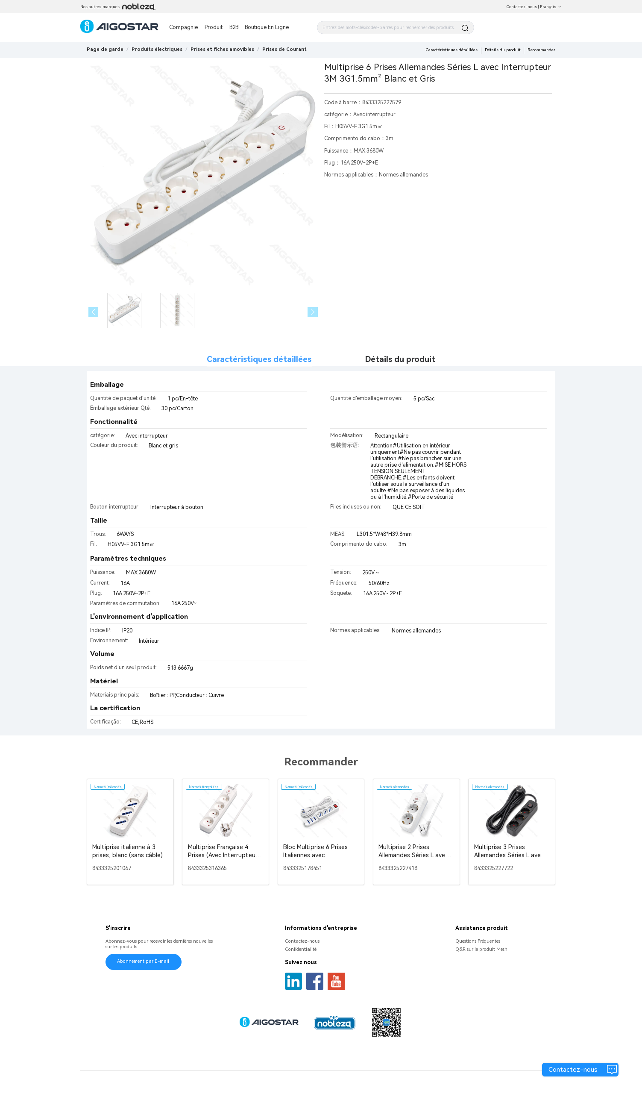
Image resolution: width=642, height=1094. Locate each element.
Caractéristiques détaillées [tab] (259, 359)
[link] (157, 49)
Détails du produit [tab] (400, 359)
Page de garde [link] (105, 49)
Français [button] (551, 6)
